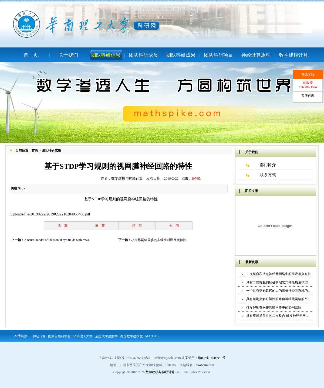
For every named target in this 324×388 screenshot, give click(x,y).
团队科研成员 (143, 55)
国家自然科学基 (59, 336)
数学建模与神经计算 (127, 178)
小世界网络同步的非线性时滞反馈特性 (158, 240)
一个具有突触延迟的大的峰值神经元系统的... (278, 291)
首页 (35, 150)
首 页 (30, 55)
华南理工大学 (83, 336)
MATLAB (151, 336)
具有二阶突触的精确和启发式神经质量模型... (278, 282)
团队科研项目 (218, 55)
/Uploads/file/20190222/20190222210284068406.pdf (49, 214)
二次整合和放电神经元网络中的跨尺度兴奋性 (278, 274)
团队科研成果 (180, 55)
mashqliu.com (205, 365)
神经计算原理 (256, 55)
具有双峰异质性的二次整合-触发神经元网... (277, 316)
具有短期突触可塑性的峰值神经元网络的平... (278, 299)
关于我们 (68, 55)
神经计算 (39, 336)
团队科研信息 (105, 55)
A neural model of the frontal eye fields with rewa (56, 240)
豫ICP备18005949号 (212, 358)
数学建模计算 (293, 55)
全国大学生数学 (106, 336)
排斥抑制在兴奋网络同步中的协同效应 (273, 307)
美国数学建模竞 (131, 336)
